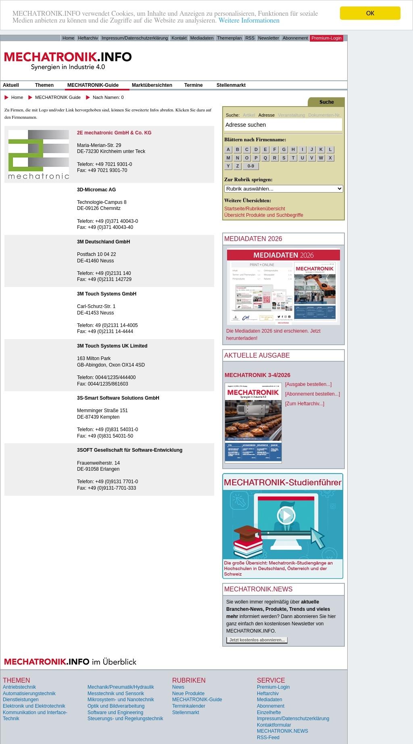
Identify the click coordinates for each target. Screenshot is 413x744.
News (178, 687)
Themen (44, 85)
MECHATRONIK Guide (58, 97)
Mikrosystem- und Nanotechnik (121, 699)
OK (370, 13)
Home (68, 38)
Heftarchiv (88, 38)
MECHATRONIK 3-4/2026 (257, 375)
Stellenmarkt (231, 85)
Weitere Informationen (249, 20)
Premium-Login (326, 38)
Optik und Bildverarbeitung (116, 706)
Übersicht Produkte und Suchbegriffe (263, 215)
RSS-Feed (268, 737)
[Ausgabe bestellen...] (308, 384)
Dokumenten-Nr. (324, 115)
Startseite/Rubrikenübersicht (254, 209)
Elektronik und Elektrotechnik (34, 706)
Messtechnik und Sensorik (116, 693)
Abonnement (295, 38)
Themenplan (229, 38)
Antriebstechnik (19, 687)
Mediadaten (202, 38)
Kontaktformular (274, 725)
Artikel (249, 115)
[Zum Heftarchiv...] (304, 404)
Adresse (267, 115)
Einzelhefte (269, 712)
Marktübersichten (152, 85)
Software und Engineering (115, 712)
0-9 (251, 165)
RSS (249, 38)
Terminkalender (188, 706)
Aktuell (11, 85)
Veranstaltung (291, 115)
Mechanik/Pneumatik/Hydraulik (121, 687)
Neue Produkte (188, 693)
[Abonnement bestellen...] (312, 394)
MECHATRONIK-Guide (93, 85)
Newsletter (268, 38)
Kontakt (178, 38)
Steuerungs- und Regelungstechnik (125, 718)
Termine (193, 85)
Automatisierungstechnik (29, 693)
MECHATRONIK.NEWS (282, 731)
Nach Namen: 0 (108, 97)
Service (271, 680)
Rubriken (189, 680)
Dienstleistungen (21, 699)
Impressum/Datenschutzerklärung (135, 38)
